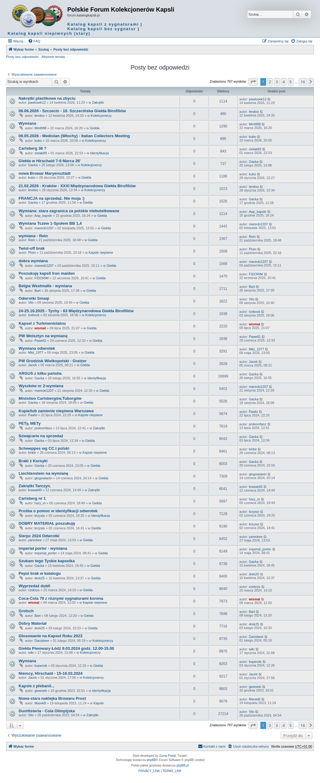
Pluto (32, 252)
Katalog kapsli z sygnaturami (103, 24)
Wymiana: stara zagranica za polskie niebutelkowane (69, 211)
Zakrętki (98, 102)
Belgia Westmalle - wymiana (45, 286)
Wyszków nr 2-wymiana (41, 386)
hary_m (40, 503)
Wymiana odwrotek (37, 348)
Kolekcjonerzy (101, 115)
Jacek (32, 365)
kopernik (40, 665)
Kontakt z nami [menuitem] (212, 746)
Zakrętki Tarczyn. (35, 486)
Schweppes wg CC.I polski (44, 448)
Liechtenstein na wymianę (43, 473)
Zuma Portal (167, 755)
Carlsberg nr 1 (32, 498)
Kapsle (98, 703)
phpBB (151, 760)
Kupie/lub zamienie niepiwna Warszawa (56, 411)
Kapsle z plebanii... (37, 686)
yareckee (35, 540)
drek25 (39, 578)
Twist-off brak (31, 248)
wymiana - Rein (33, 236)
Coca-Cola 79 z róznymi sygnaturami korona (61, 598)
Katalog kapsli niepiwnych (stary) (49, 33)
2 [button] (270, 81)
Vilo (30, 302)
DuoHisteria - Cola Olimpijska (47, 711)
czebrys (34, 590)
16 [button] (303, 81)
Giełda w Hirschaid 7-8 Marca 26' (50, 161)
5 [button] (291, 81)
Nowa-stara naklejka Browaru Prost (52, 698)
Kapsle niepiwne (101, 252)
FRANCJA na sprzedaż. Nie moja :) (51, 198)
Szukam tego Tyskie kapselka (47, 561)
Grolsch (26, 611)
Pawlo (32, 415)
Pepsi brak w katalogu (40, 573)
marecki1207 (44, 228)
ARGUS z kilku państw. (40, 373)
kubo (38, 140)
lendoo (39, 115)
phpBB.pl (182, 765)
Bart (37, 290)
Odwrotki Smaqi (34, 298)
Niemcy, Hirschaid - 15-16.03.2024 (51, 673)
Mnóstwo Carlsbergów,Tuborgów (50, 398)
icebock (33, 315)
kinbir (32, 452)
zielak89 (40, 153)
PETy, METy (30, 423)
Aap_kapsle (43, 215)
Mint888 (40, 128)
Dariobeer (41, 640)
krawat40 (35, 490)
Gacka (33, 165)
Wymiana (27, 123)
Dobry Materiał (33, 623)
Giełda (95, 128)
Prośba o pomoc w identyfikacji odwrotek (58, 511)
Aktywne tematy (53, 57)
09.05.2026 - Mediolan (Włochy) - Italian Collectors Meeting (74, 136)
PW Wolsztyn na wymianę (43, 336)
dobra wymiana (33, 261)
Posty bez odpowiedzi (22, 57)
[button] (253, 81)
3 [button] (277, 81)
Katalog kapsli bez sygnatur (101, 29)
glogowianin (43, 478)
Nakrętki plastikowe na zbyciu (47, 98)
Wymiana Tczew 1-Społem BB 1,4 (50, 223)
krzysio (39, 515)
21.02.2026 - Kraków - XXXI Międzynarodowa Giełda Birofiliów (77, 186)
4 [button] (284, 81)
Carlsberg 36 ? (33, 148)
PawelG (40, 340)
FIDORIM (41, 278)
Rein (31, 240)
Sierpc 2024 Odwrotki (39, 536)
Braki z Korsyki (33, 461)
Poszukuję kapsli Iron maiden (47, 273)
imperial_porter (45, 553)
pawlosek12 (37, 102)
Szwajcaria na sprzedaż (41, 436)
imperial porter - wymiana (43, 548)
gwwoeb (40, 690)
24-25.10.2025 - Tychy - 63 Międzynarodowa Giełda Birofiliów (76, 311)
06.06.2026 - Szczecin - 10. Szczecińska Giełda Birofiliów (72, 111)
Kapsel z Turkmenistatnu (42, 323)
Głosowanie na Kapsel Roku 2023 (51, 636)
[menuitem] (34, 41)
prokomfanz (43, 428)
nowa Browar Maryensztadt (45, 173)
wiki (30, 652)
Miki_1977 (35, 352)
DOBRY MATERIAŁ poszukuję (47, 523)
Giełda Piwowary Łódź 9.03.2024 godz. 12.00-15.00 (66, 648)
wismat (40, 328)
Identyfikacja (99, 153)
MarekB (40, 703)
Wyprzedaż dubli (34, 586)
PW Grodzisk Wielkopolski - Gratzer (52, 361)
